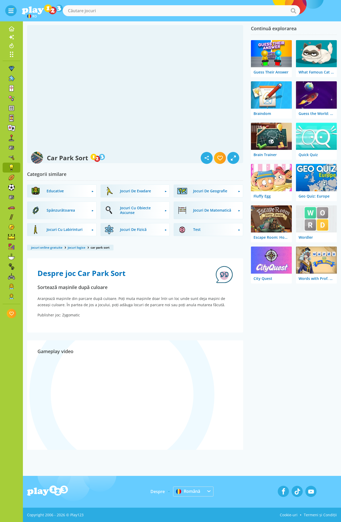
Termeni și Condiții (320, 514)
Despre (157, 491)
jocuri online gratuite (46, 247)
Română (188, 491)
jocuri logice (76, 247)
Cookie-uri (289, 514)
